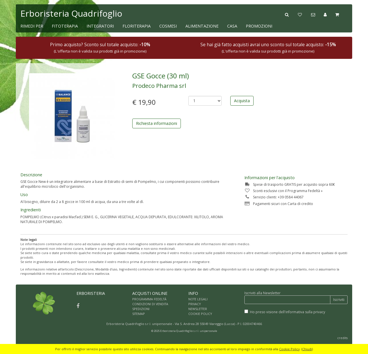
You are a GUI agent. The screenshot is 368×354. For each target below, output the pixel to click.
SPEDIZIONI (141, 309)
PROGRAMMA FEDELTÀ (149, 299)
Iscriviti (338, 299)
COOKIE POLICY (200, 314)
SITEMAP (138, 314)
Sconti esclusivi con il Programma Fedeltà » (283, 190)
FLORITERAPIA (136, 26)
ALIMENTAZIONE (201, 26)
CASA (232, 26)
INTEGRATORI (100, 26)
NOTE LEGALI (198, 299)
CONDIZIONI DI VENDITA (150, 304)
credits (342, 338)
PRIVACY (194, 304)
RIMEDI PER (31, 26)
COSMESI (168, 26)
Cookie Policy (289, 349)
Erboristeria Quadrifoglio (71, 13)
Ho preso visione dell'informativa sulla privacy (287, 311)
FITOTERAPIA (65, 26)
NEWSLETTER (197, 309)
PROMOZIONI (259, 26)
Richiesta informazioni (156, 123)
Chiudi (307, 349)
